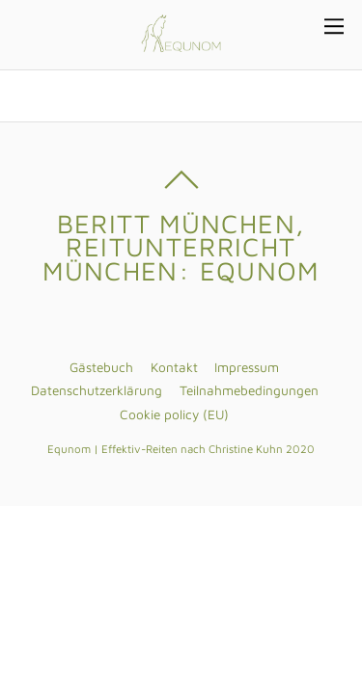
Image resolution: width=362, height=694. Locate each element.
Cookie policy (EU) (174, 414)
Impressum (246, 367)
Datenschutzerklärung (96, 390)
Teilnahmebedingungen (249, 390)
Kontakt (174, 367)
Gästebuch (101, 367)
